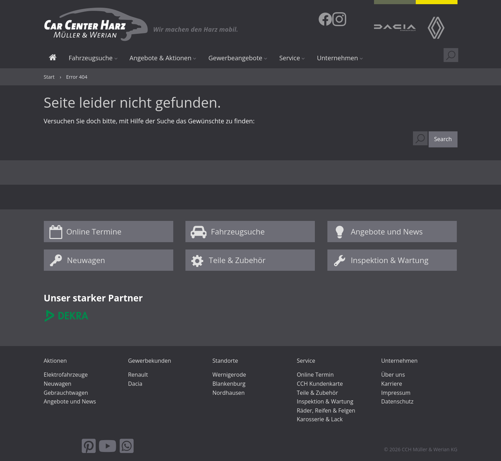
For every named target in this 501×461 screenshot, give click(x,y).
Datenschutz (397, 401)
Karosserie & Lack (320, 419)
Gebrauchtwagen (66, 393)
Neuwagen (86, 260)
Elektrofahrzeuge (66, 374)
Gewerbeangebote (235, 58)
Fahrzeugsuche (90, 58)
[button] (443, 139)
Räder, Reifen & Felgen (326, 410)
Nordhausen (228, 393)
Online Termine (94, 231)
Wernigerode (229, 374)
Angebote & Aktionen (160, 58)
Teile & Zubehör (237, 260)
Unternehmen (337, 58)
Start (53, 58)
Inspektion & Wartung (389, 260)
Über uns (393, 374)
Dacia (135, 383)
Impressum (395, 393)
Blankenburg (228, 383)
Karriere (391, 383)
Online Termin (315, 374)
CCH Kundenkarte (320, 383)
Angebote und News (387, 231)
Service (289, 58)
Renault (138, 374)
